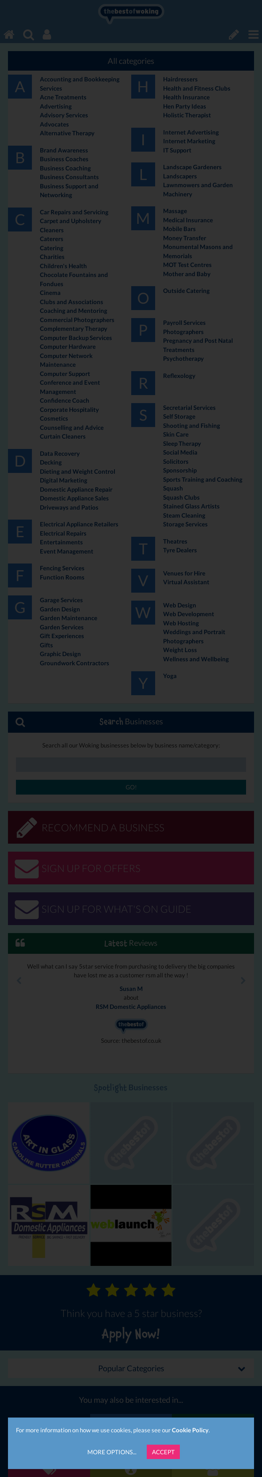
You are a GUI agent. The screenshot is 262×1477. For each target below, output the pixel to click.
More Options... (111, 1451)
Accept (163, 1451)
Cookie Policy (190, 1430)
